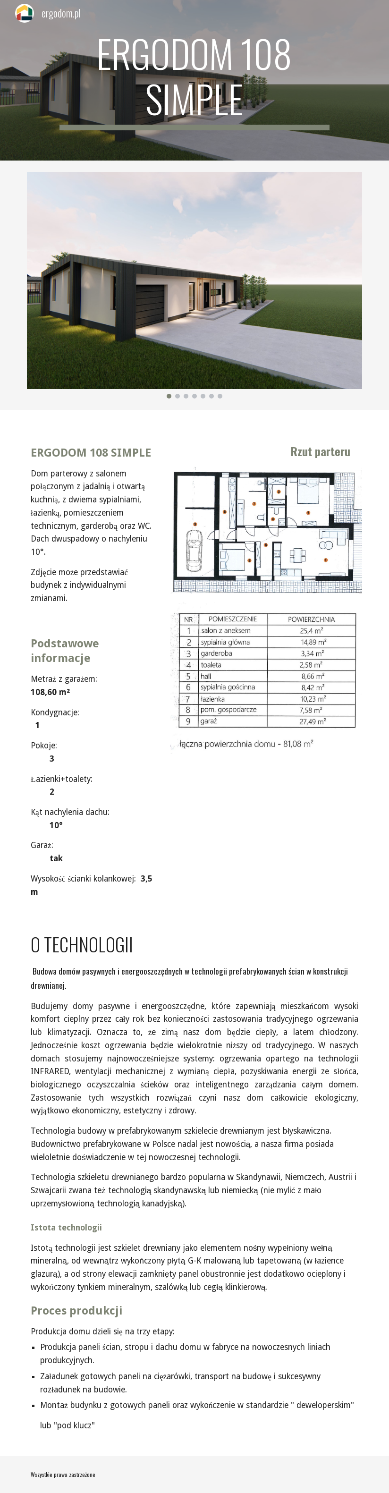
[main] (194, 80)
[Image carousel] (194, 285)
